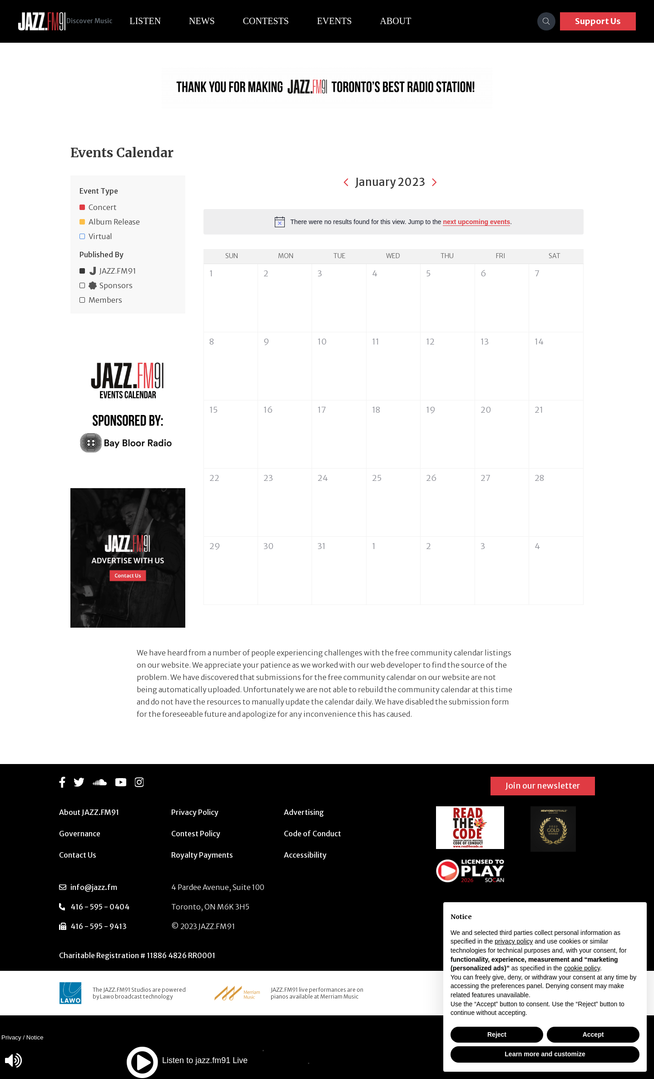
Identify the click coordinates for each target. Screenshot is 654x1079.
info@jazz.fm (93, 887)
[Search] (546, 21)
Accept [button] (593, 1034)
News (215, 21)
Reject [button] (496, 1034)
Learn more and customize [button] (545, 1054)
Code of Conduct (312, 833)
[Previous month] (346, 182)
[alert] (393, 222)
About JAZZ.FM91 (89, 812)
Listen (158, 21)
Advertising (304, 812)
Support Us (598, 21)
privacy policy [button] (514, 941)
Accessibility (305, 854)
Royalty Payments (202, 854)
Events (348, 21)
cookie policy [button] (582, 968)
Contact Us (77, 854)
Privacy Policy (194, 812)
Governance (79, 833)
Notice (35, 1037)
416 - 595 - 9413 (98, 926)
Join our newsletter (542, 785)
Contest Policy (195, 833)
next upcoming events (476, 221)
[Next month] (434, 182)
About (409, 21)
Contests (279, 21)
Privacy (11, 1037)
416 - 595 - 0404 (99, 906)
